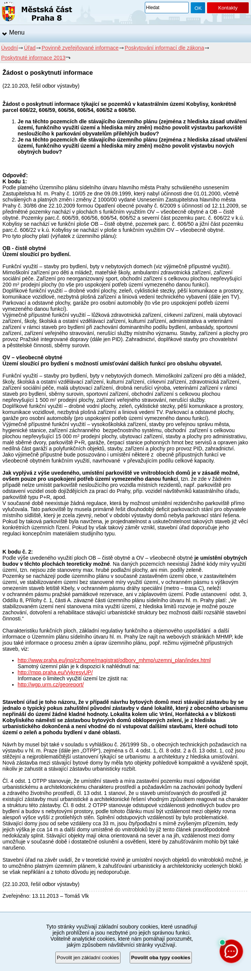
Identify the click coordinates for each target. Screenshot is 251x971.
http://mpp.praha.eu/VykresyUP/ (55, 672)
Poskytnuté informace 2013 (33, 58)
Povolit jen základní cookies (88, 957)
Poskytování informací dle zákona (164, 48)
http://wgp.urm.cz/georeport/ (51, 684)
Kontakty (227, 8)
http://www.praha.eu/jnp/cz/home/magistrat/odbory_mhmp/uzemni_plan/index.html (114, 660)
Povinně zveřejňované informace (80, 48)
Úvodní (9, 48)
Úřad (29, 48)
